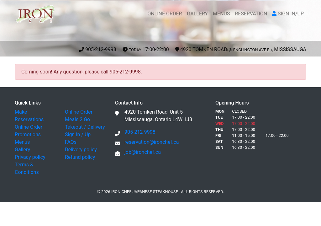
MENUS (221, 14)
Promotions (28, 134)
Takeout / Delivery (85, 127)
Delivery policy (81, 150)
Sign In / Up (78, 134)
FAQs (70, 142)
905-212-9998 (192, 49)
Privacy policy (30, 157)
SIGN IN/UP (288, 14)
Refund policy (80, 157)
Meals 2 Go (77, 119)
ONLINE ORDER (164, 14)
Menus (22, 142)
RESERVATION (251, 14)
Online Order (28, 127)
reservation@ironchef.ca (151, 142)
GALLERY (197, 14)
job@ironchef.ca (142, 152)
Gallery (22, 150)
